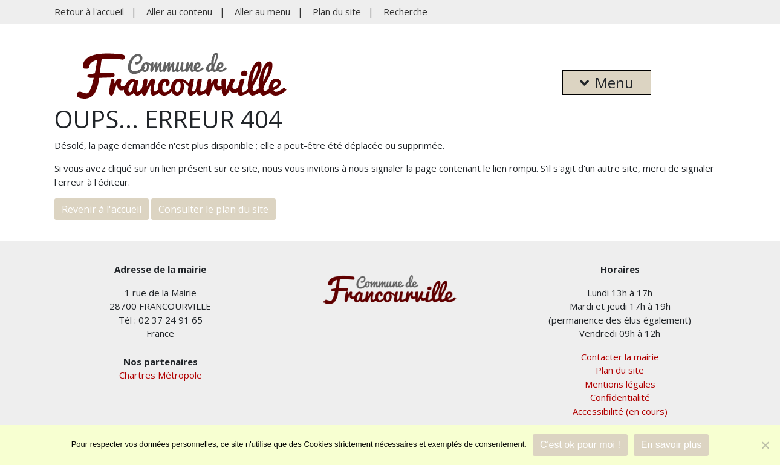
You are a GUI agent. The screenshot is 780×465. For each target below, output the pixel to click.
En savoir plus (671, 445)
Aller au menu (262, 11)
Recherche (405, 11)
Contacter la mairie (620, 357)
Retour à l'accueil (89, 11)
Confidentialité (620, 397)
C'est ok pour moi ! (580, 445)
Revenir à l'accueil (101, 209)
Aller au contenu (179, 11)
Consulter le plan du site (213, 209)
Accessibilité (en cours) (620, 411)
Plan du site (337, 11)
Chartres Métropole (160, 375)
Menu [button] (607, 83)
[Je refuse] (765, 445)
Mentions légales (620, 384)
